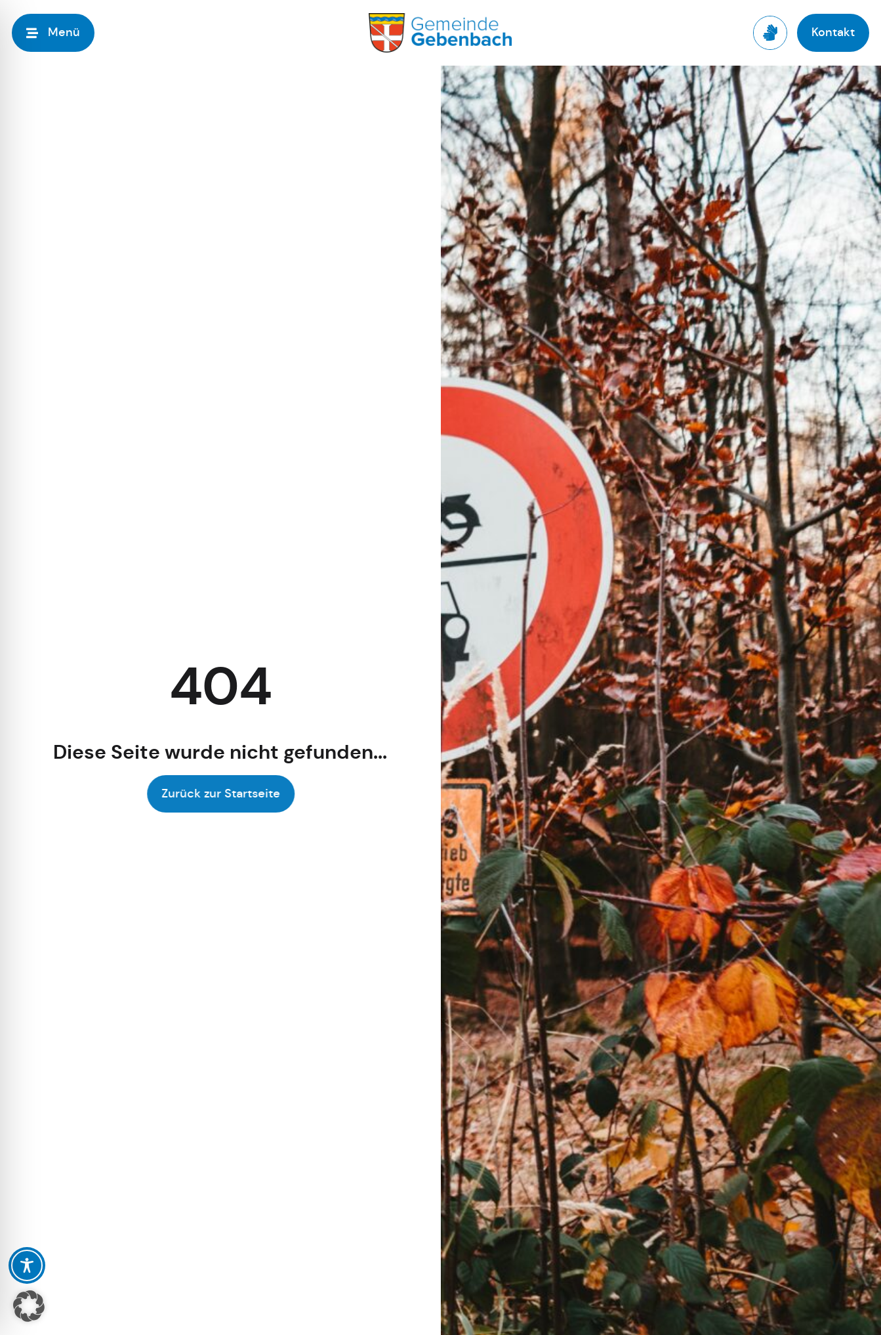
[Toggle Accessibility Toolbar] (27, 1265)
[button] (29, 1306)
